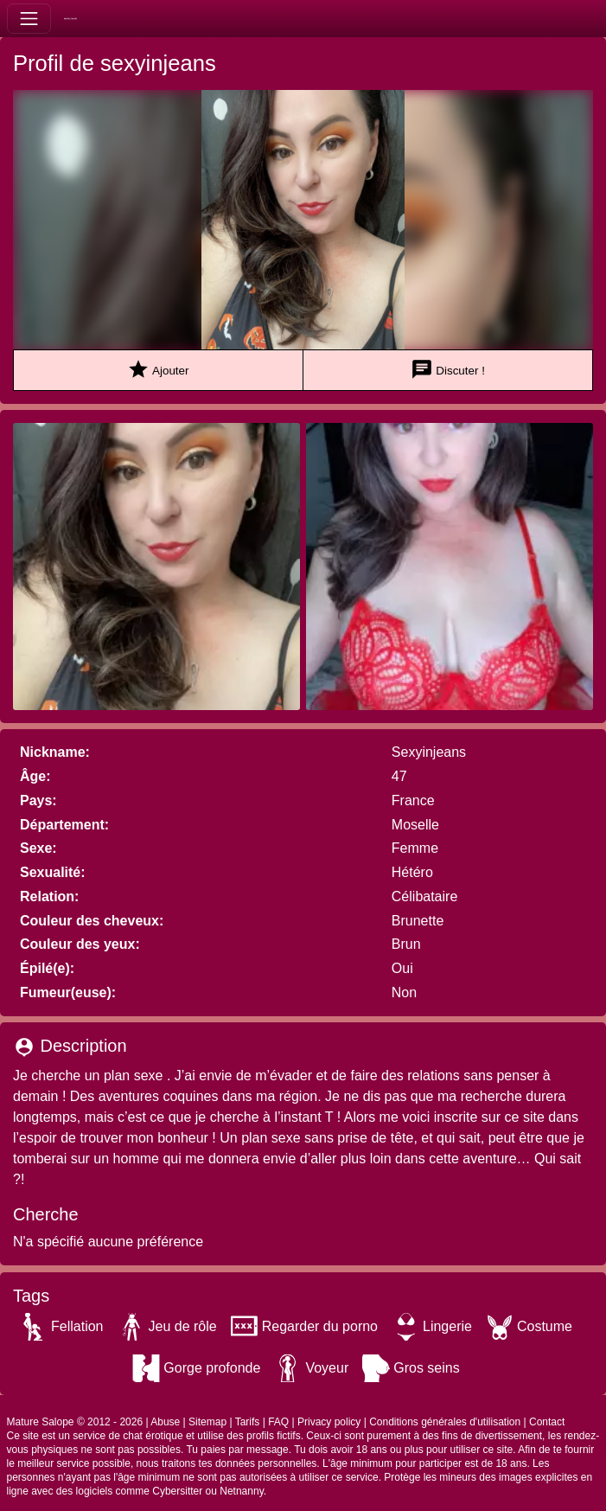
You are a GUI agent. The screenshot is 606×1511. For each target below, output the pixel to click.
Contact (547, 1422)
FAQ (278, 1422)
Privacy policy (328, 1422)
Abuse (165, 1422)
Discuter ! (448, 369)
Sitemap (207, 1422)
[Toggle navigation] (29, 18)
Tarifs (247, 1422)
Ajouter (157, 369)
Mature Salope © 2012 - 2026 (75, 1422)
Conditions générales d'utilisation (444, 1422)
